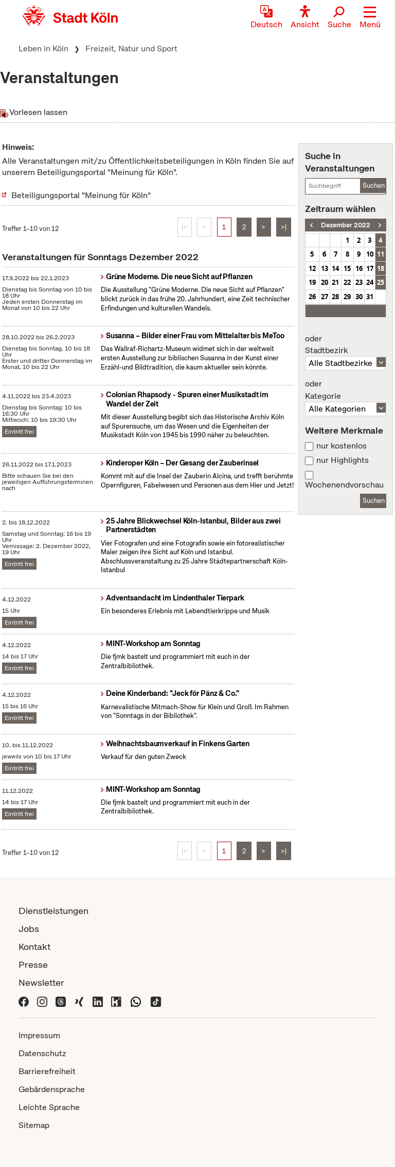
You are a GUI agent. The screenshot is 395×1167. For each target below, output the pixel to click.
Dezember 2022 (345, 225)
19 (312, 282)
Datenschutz (42, 1053)
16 (359, 268)
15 (347, 268)
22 (347, 282)
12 (312, 268)
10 (369, 254)
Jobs (29, 929)
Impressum (39, 1035)
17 (369, 268)
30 (359, 296)
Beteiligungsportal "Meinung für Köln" (81, 195)
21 (335, 282)
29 (347, 296)
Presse (33, 964)
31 (369, 296)
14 (335, 268)
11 (380, 254)
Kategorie (345, 390)
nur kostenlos (341, 446)
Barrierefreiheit (47, 1071)
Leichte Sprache (49, 1107)
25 (380, 282)
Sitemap (34, 1125)
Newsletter (41, 982)
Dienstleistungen (53, 911)
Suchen (374, 185)
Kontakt (34, 946)
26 (312, 296)
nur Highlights (342, 460)
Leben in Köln (43, 48)
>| (283, 227)
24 (369, 282)
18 (380, 268)
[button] (370, 18)
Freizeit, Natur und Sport (131, 48)
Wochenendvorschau (344, 485)
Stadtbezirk (345, 345)
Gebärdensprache (52, 1089)
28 (335, 296)
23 (359, 282)
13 (324, 268)
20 (324, 282)
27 (324, 296)
